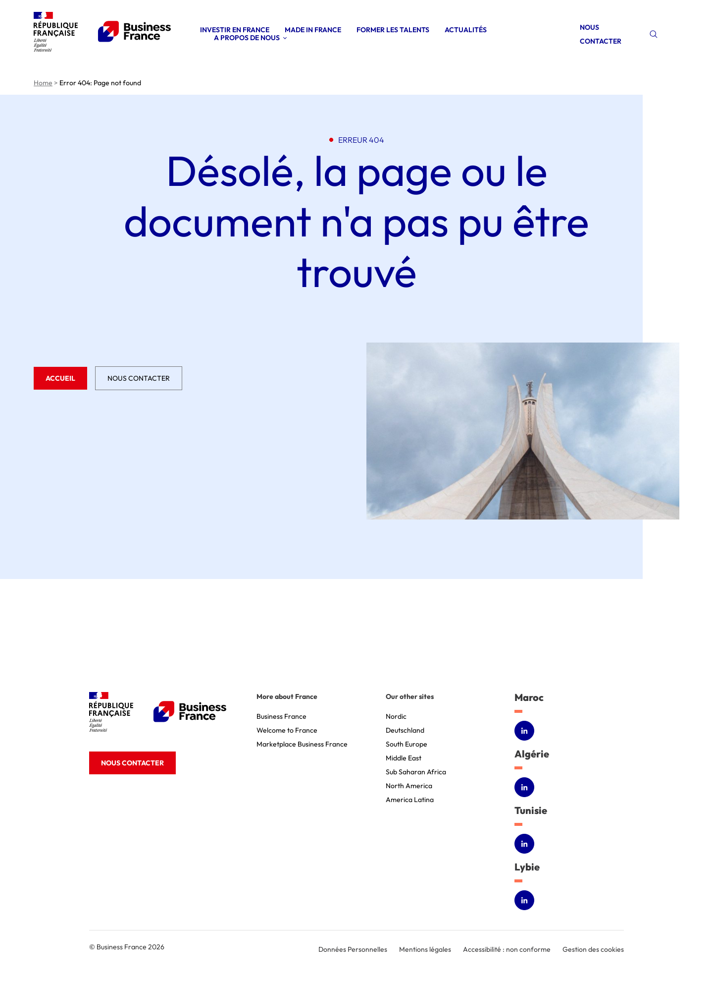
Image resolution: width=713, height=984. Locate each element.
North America (409, 785)
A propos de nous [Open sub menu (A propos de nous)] (247, 37)
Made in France (313, 29)
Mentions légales (425, 949)
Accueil (60, 378)
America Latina (410, 799)
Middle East (403, 757)
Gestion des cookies (593, 949)
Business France (281, 716)
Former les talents (392, 29)
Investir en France (234, 29)
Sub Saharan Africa (416, 771)
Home (43, 82)
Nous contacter (138, 378)
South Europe (406, 744)
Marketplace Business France (302, 744)
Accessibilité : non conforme (507, 949)
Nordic (396, 716)
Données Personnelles (352, 949)
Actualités (466, 29)
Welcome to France (286, 730)
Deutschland (405, 730)
